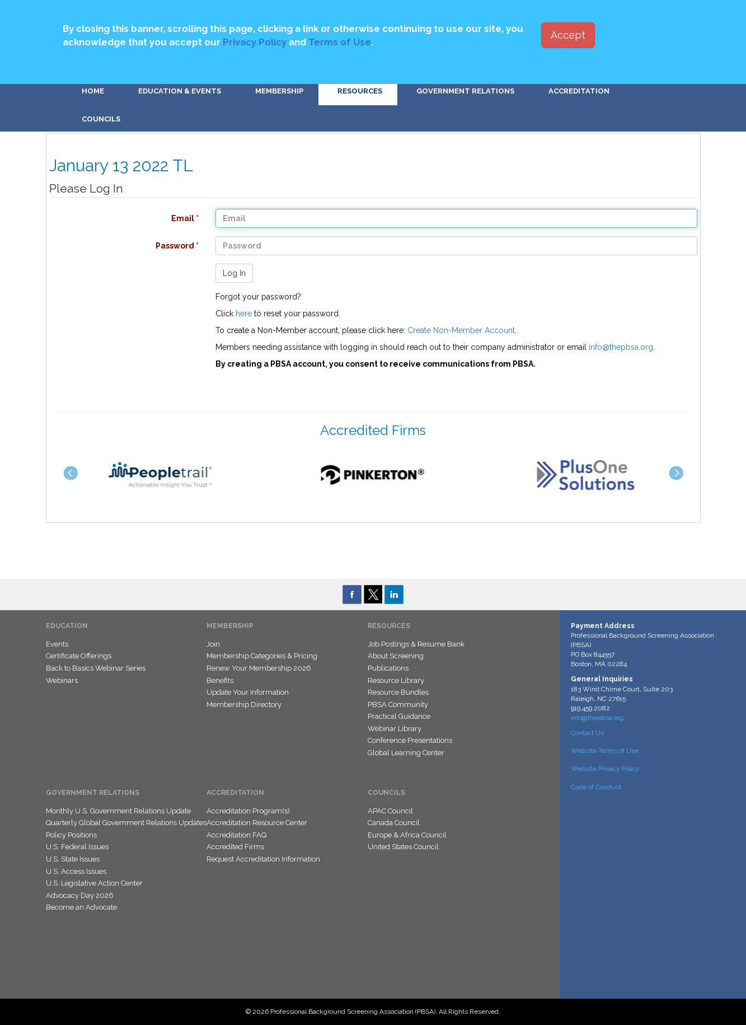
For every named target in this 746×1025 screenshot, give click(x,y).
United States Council (403, 847)
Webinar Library (394, 728)
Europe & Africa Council (407, 835)
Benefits (220, 680)
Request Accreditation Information (263, 859)
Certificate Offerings (78, 656)
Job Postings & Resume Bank (416, 644)
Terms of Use (339, 42)
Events (57, 644)
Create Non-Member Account (461, 330)
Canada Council (394, 822)
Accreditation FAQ (236, 835)
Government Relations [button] (465, 91)
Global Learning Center (406, 752)
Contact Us (587, 733)
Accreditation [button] (578, 91)
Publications (388, 668)
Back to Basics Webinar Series (96, 668)
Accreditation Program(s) (248, 811)
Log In (234, 273)
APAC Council (390, 811)
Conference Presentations (410, 740)
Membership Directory (244, 704)
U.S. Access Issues (76, 871)
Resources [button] (359, 91)
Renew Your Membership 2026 (259, 668)
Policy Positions (71, 835)
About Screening (396, 656)
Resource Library (396, 680)
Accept (568, 35)
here (244, 313)
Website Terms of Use (605, 751)
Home (93, 91)
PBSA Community (398, 704)
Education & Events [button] (179, 91)
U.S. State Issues (73, 859)
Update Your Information (248, 692)
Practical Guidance (399, 716)
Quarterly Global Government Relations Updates (126, 822)
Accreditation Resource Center (257, 822)
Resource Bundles (398, 692)
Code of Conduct (596, 787)
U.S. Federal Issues (77, 847)
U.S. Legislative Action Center (94, 883)
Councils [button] (101, 119)
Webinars (62, 680)
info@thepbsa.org (621, 347)
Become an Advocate (81, 907)
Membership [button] (279, 91)
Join (213, 644)
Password (118, 245)
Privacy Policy (255, 42)
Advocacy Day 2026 (80, 895)
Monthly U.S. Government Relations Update (118, 811)
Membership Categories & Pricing (262, 656)
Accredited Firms (235, 847)
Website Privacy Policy (605, 769)
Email (118, 218)
